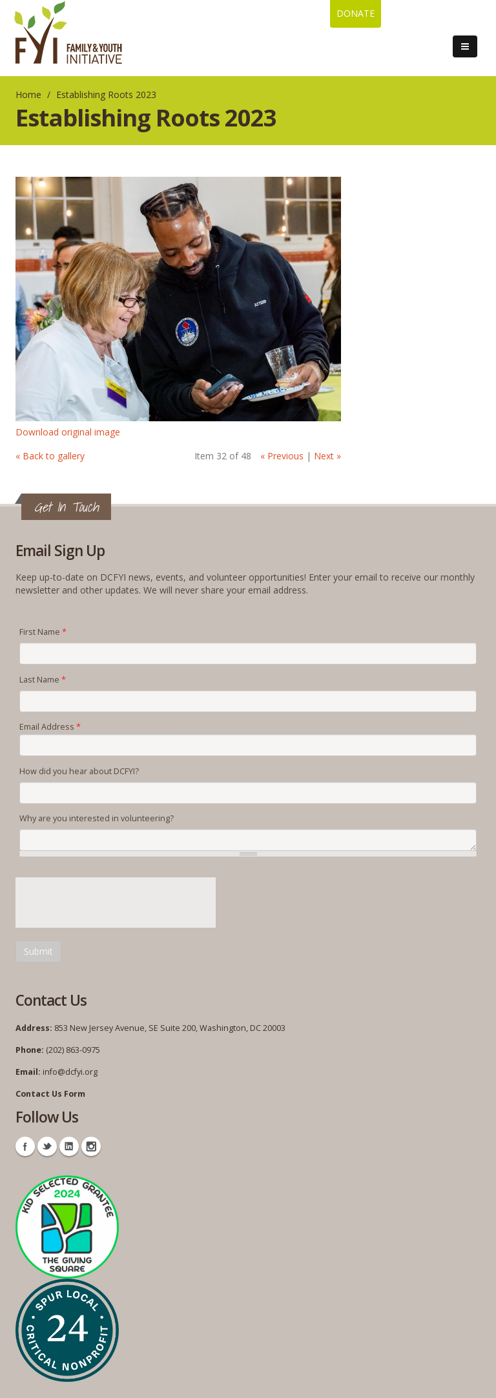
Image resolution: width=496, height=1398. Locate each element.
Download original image (68, 432)
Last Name (42, 679)
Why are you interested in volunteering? (96, 818)
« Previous (282, 456)
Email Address (50, 726)
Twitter (47, 1146)
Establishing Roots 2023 (106, 94)
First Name (43, 631)
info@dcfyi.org (70, 1071)
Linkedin (69, 1146)
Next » (327, 456)
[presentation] (114, 902)
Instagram (91, 1146)
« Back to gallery (50, 456)
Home (28, 94)
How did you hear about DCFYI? (79, 771)
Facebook (25, 1146)
